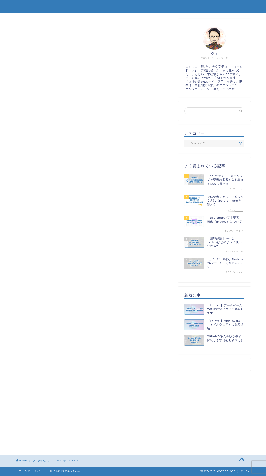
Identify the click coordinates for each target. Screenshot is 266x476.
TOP (145, 6)
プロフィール (201, 6)
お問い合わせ (235, 6)
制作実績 (170, 6)
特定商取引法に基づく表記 (65, 471)
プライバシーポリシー (31, 471)
